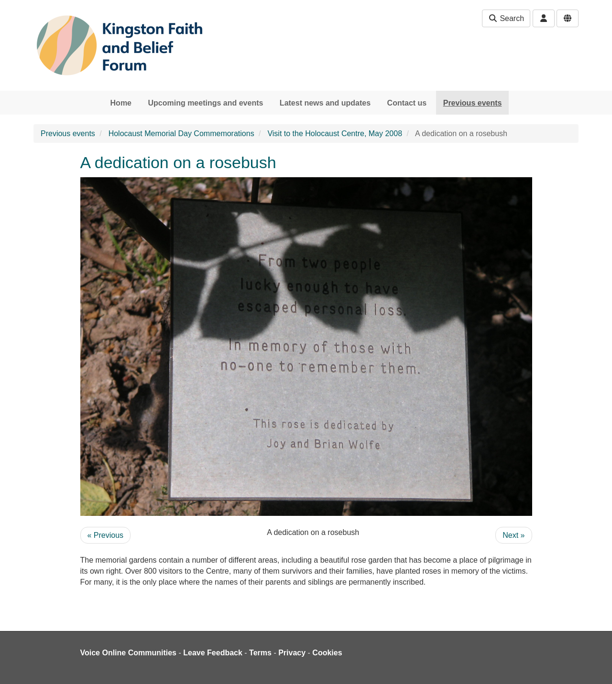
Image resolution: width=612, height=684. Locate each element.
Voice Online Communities (128, 653)
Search (506, 18)
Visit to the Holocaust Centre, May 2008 (334, 133)
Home (120, 103)
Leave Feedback (212, 653)
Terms (260, 653)
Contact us (407, 103)
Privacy (292, 653)
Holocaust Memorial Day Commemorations (181, 133)
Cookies (327, 653)
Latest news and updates (325, 103)
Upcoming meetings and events (205, 103)
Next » (514, 535)
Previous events (472, 103)
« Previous (105, 535)
